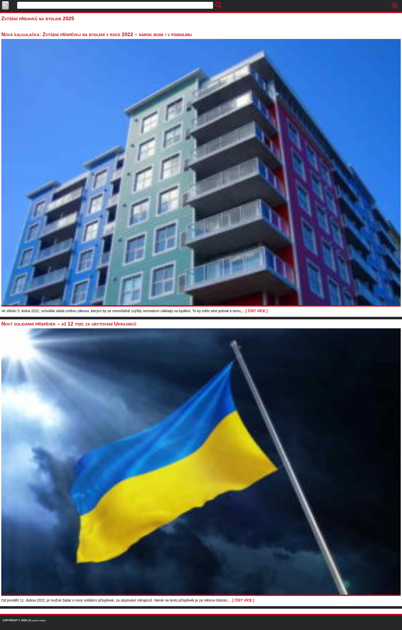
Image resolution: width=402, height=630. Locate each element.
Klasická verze (37, 620)
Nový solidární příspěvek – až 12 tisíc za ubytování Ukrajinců (68, 324)
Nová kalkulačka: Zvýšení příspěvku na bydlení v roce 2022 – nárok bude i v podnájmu (96, 34)
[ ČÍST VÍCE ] (257, 311)
